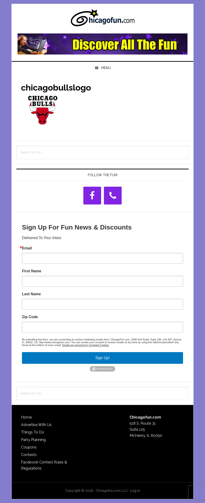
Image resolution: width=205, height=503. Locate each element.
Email (27, 248)
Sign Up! (102, 358)
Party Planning (33, 439)
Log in (135, 490)
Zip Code (30, 317)
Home (26, 417)
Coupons (29, 447)
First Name (31, 271)
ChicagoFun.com (102, 19)
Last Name (31, 294)
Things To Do (32, 432)
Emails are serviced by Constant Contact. (85, 345)
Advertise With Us (36, 425)
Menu (106, 68)
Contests (29, 454)
